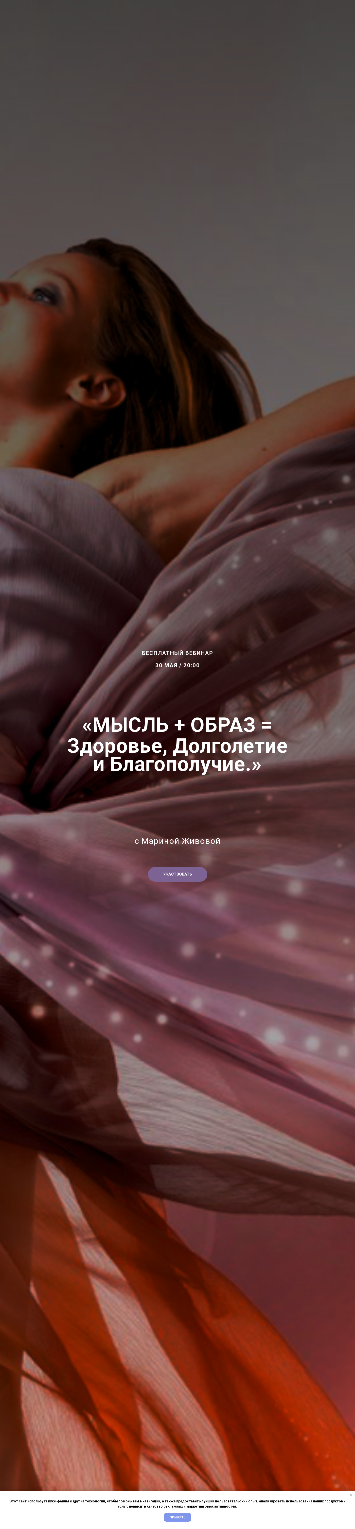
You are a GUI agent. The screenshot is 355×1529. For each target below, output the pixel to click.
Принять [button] (177, 1517)
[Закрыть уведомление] (351, 1495)
